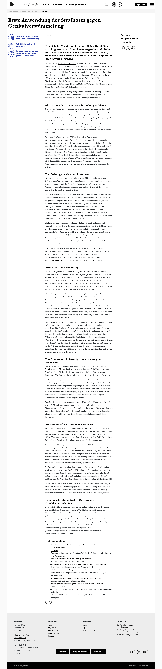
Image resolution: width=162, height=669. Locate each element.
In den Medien (53, 633)
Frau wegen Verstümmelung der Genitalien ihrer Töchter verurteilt (77, 584)
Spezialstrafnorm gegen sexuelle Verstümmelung (27, 37)
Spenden (141, 5)
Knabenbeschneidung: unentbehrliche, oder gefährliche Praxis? (27, 53)
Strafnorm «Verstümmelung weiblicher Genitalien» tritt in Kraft (76, 570)
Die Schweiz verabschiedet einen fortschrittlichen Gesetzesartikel (76, 578)
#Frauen (61, 40)
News (45, 4)
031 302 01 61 (20, 638)
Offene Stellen (53, 630)
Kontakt (51, 636)
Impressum (132, 666)
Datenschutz (143, 666)
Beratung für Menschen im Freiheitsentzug (127, 626)
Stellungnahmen (76, 4)
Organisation (53, 628)
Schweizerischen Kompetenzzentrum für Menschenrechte (69, 260)
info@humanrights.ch (22, 635)
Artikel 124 (62, 69)
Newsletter (126, 42)
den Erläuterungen (55, 379)
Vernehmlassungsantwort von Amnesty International (71, 559)
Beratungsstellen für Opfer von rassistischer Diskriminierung (128, 631)
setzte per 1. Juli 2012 (67, 63)
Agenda (57, 4)
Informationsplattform (17, 11)
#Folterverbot (48, 11)
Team (50, 625)
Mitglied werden (129, 38)
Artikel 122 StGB (52, 129)
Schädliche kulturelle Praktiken (26, 45)
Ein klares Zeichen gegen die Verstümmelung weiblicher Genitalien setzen (80, 564)
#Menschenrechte (34, 11)
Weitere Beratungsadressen (127, 634)
